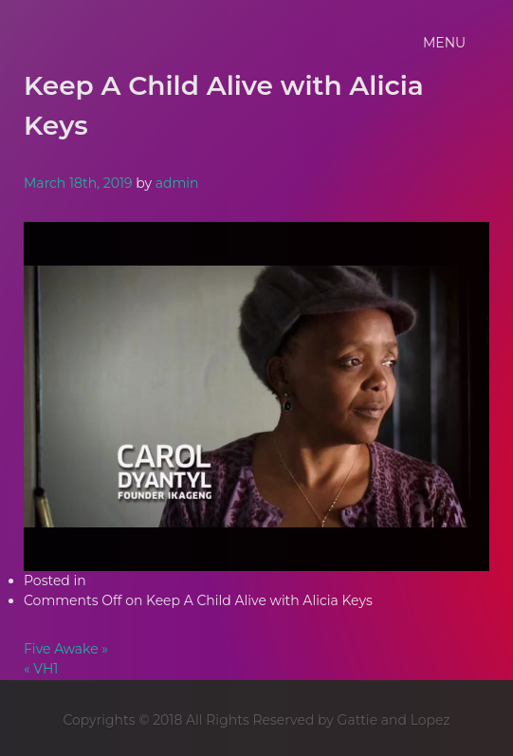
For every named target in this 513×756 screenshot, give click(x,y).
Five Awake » (66, 648)
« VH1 (41, 668)
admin (177, 183)
